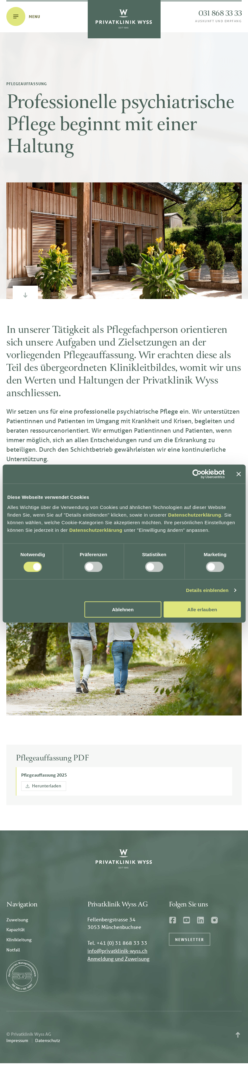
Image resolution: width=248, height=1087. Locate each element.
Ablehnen (123, 609)
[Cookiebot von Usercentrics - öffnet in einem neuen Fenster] (197, 474)
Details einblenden (207, 590)
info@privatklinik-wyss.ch (117, 950)
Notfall (13, 950)
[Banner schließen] (238, 474)
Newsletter (189, 939)
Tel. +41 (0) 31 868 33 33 (117, 942)
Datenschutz (47, 1040)
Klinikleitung (19, 940)
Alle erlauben (202, 609)
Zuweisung (17, 920)
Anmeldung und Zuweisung (118, 958)
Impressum (17, 1040)
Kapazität (15, 929)
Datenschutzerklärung (194, 514)
